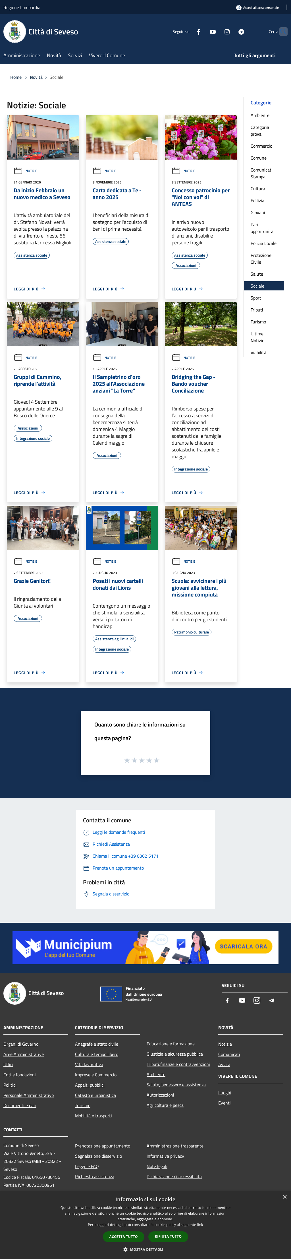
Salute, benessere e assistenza (176, 1084)
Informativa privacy (165, 1156)
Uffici (8, 1064)
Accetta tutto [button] (123, 1236)
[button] (145, 1249)
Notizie (25, 171)
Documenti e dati (19, 1105)
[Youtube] (201, 31)
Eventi (224, 1102)
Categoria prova (260, 130)
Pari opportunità (262, 228)
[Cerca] (281, 31)
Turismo (258, 321)
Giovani (258, 212)
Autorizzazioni (160, 1094)
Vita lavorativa (89, 1064)
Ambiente (260, 115)
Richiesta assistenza (94, 1176)
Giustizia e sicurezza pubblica (175, 1053)
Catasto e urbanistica (95, 1095)
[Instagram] (216, 31)
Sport (256, 297)
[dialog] (145, 1225)
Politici (9, 1084)
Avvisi (224, 1064)
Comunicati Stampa (262, 173)
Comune (259, 157)
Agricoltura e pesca (165, 1105)
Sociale (257, 285)
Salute (257, 274)
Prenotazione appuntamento (102, 1145)
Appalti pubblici (90, 1084)
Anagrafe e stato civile (96, 1044)
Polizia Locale (264, 243)
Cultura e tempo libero (96, 1054)
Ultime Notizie (257, 337)
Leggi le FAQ (87, 1166)
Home (16, 77)
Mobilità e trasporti (93, 1115)
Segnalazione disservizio (98, 1156)
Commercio (261, 146)
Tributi (257, 309)
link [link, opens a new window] (200, 1224)
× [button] (284, 1197)
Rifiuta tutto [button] (168, 1236)
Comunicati (229, 1054)
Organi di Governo (20, 1044)
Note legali (157, 1166)
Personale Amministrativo (28, 1095)
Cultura (258, 188)
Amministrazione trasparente (175, 1145)
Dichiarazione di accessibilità (174, 1176)
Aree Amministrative (23, 1054)
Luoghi (224, 1092)
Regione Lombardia (21, 7)
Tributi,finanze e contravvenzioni (178, 1064)
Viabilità (258, 352)
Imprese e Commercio (96, 1074)
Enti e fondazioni (19, 1074)
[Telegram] (230, 31)
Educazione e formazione (171, 1043)
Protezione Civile (261, 258)
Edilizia (257, 200)
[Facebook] (187, 31)
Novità (36, 77)
